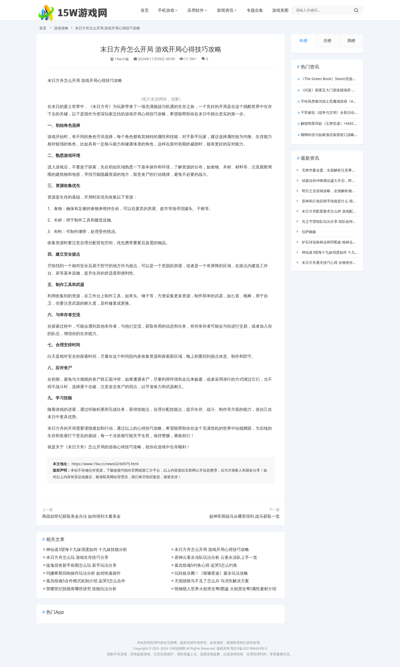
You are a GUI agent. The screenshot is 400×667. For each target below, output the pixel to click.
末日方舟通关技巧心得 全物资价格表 (331, 262)
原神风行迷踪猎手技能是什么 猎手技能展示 (336, 201)
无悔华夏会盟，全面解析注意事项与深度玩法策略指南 (345, 170)
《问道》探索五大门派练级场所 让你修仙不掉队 (329, 90)
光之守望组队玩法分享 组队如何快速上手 (334, 221)
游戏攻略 (61, 28)
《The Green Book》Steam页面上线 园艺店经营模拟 (329, 78)
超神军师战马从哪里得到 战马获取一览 (244, 516)
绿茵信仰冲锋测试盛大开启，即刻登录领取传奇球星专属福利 (350, 180)
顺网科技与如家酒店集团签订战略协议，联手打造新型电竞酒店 (329, 134)
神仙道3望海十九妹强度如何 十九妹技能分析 (337, 252)
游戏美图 (280, 10)
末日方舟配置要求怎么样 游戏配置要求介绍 (336, 211)
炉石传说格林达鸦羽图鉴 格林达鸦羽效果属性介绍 (341, 242)
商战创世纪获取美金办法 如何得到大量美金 (81, 516)
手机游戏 (166, 10)
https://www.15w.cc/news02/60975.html (105, 463)
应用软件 (196, 10)
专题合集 (255, 10)
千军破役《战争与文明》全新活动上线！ (329, 112)
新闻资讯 (225, 10)
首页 (145, 10)
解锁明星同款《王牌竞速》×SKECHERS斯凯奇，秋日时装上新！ (329, 123)
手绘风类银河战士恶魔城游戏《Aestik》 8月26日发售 (329, 101)
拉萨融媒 (309, 231)
